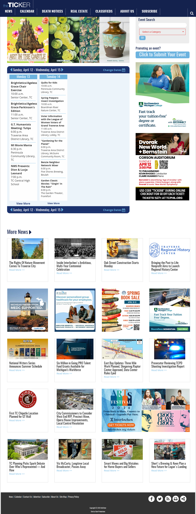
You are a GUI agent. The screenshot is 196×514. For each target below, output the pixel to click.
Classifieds (106, 5)
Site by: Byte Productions (98, 509)
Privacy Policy (73, 495)
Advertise (37, 495)
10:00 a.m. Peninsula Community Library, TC (53, 87)
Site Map (63, 495)
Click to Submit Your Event (162, 54)
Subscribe (138, 5)
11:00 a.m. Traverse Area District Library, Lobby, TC (52, 125)
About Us (123, 5)
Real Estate (89, 5)
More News (17, 230)
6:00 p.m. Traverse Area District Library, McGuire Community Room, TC (53, 148)
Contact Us (27, 495)
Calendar (52, 5)
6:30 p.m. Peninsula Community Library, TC (23, 138)
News (38, 5)
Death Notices (70, 5)
